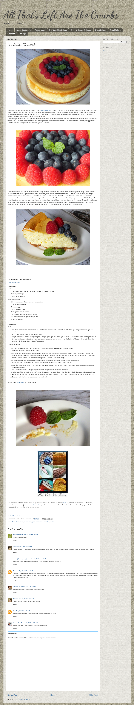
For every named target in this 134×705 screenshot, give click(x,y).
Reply (15, 540)
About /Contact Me (24, 30)
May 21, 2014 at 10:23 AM (38, 559)
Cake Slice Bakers (17, 521)
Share (104, 50)
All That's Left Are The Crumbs (60, 14)
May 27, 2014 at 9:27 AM (28, 586)
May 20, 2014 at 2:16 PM (31, 534)
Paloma (15, 571)
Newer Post (12, 695)
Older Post (93, 695)
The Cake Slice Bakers (58, 30)
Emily (15, 546)
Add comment (12, 633)
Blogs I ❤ (11, 34)
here (64, 503)
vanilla (52, 521)
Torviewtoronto (18, 534)
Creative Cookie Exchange (81, 30)
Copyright (22, 34)
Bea (14, 611)
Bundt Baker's (100, 30)
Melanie (15, 598)
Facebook (36, 505)
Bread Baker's (115, 30)
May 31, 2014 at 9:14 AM (23, 611)
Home (10, 30)
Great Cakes (45, 110)
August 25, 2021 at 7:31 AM (29, 622)
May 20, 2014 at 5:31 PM (24, 546)
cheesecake (27, 521)
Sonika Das (16, 622)
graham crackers (37, 521)
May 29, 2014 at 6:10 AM (26, 598)
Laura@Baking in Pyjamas (21, 559)
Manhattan (46, 521)
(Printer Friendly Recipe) (14, 282)
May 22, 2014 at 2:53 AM (26, 571)
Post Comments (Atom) (23, 699)
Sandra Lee (16, 586)
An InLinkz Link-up (14, 515)
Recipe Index (40, 30)
